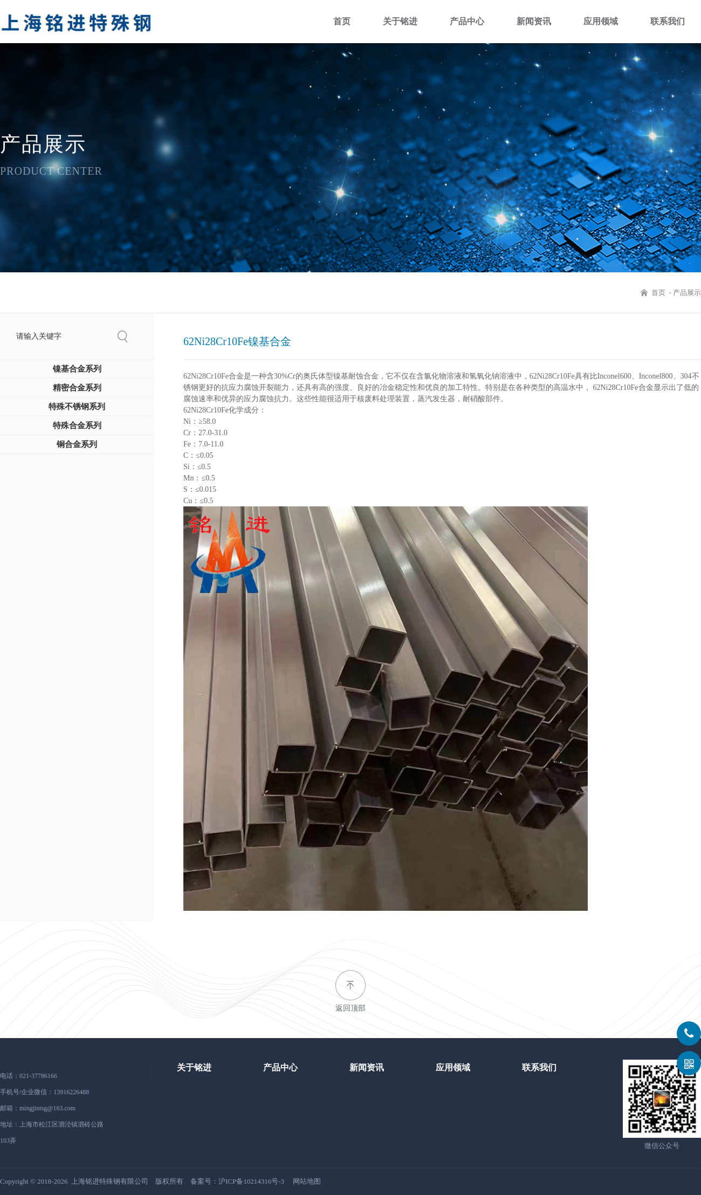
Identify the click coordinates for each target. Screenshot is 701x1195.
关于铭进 (400, 21)
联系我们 (667, 21)
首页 (341, 21)
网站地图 (307, 1181)
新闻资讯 (534, 21)
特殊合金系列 (77, 433)
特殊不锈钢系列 (77, 414)
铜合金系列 (77, 452)
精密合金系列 (77, 396)
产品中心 (467, 21)
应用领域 (600, 21)
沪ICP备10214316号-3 (251, 1181)
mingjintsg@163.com (47, 1108)
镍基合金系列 (77, 377)
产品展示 (687, 293)
